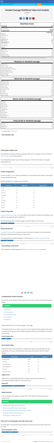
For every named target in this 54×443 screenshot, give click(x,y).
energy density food (42, 238)
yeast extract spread (10, 314)
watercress (8, 310)
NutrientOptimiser (42, 441)
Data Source (14, 131)
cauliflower (8, 319)
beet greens (8, 317)
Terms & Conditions (4, 441)
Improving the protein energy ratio (10, 215)
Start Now (39, 4)
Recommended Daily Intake (31, 250)
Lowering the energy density (8, 232)
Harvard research (5, 156)
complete (13, 175)
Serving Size (27, 12)
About (10, 441)
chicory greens (9, 312)
